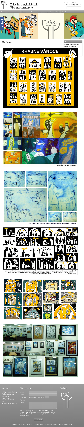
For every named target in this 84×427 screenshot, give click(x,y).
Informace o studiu (13, 12)
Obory (32, 12)
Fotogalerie (47, 12)
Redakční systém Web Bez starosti (63, 424)
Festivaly (56, 12)
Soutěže (64, 12)
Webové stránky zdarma (18, 424)
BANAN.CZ (29, 424)
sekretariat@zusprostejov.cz (9, 403)
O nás (3, 12)
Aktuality (25, 12)
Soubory (39, 12)
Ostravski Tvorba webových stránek (43, 424)
